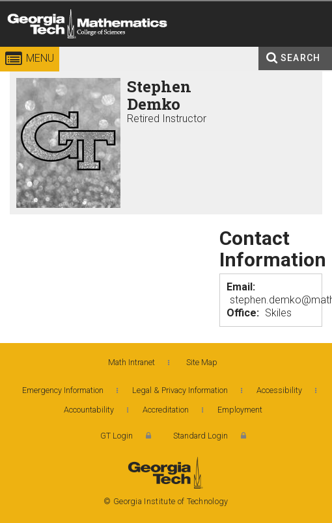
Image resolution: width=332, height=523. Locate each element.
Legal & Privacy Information (180, 390)
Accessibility (279, 390)
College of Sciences (172, 48)
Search (300, 58)
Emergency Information (63, 390)
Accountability (89, 410)
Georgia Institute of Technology (25, 48)
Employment (239, 410)
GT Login (116, 435)
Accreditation (166, 410)
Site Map (201, 362)
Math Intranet (131, 362)
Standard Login (200, 435)
